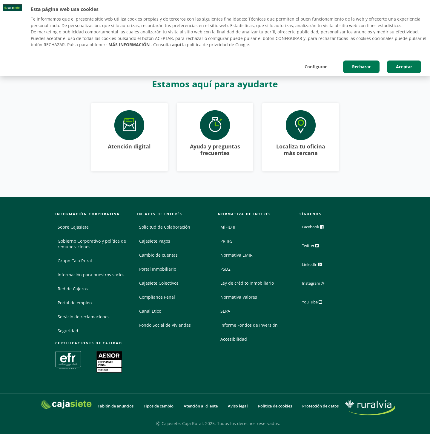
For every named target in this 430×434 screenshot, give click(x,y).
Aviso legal (238, 406)
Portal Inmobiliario (157, 269)
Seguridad (68, 331)
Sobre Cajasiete (73, 227)
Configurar (316, 66)
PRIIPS (226, 241)
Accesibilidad (233, 339)
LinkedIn (315, 266)
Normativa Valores (238, 297)
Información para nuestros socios (91, 275)
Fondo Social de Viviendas (165, 325)
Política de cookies (275, 406)
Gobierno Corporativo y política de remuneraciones (92, 243)
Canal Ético (150, 311)
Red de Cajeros (73, 289)
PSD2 (225, 269)
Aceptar (404, 66)
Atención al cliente (201, 406)
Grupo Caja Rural (75, 261)
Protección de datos (320, 406)
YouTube (316, 303)
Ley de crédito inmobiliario (247, 283)
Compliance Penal (157, 297)
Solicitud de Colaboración (164, 227)
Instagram (317, 285)
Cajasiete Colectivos (159, 283)
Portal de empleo (75, 303)
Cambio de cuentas (158, 255)
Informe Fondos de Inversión (249, 325)
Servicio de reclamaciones (84, 317)
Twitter (314, 248)
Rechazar (361, 66)
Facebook (316, 229)
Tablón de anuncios (115, 406)
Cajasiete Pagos (154, 241)
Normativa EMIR (236, 255)
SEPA (225, 311)
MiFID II (227, 227)
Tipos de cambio (158, 406)
